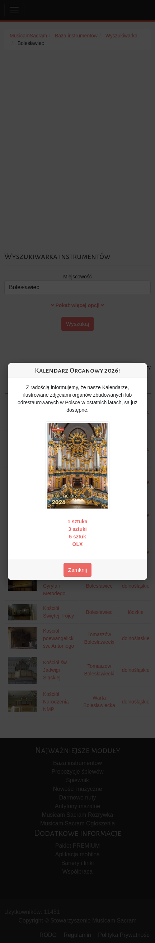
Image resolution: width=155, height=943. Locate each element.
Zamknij (77, 570)
